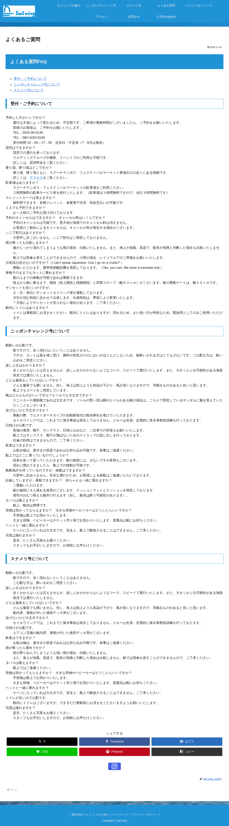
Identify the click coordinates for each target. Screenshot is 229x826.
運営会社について (81, 814)
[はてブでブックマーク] (186, 741)
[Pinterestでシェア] (114, 752)
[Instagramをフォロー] (114, 766)
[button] (186, 752)
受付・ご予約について (30, 79)
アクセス (36, 178)
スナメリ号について (29, 90)
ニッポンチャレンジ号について (37, 84)
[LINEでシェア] (42, 752)
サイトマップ (120, 814)
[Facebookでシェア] (114, 741)
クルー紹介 (102, 814)
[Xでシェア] (42, 741)
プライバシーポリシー (145, 814)
